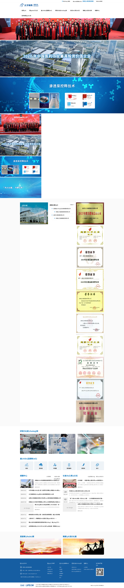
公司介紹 (49, 567)
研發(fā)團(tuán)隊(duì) (76, 569)
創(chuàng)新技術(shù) (76, 571)
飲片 (60, 577)
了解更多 (24, 221)
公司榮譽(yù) (50, 571)
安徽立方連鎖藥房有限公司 (61, 218)
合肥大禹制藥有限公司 (58, 215)
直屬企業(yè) (50, 573)
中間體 (60, 571)
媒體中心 (97, 10)
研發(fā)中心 (74, 567)
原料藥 (60, 569)
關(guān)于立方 (33, 10)
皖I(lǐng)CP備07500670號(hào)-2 (62, 584)
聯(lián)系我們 (99, 1)
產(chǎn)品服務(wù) (46, 10)
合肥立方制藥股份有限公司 (43, 584)
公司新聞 (49, 476)
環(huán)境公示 (99, 476)
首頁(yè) (24, 10)
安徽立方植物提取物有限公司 (62, 212)
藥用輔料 (61, 573)
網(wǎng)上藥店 (66, 1)
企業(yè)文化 (50, 569)
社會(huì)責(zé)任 (75, 10)
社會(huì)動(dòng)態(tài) (89, 569)
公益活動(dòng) (91, 476)
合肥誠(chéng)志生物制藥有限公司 (61, 208)
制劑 (60, 567)
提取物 (60, 575)
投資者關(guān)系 (26, 15)
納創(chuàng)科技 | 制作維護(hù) (97, 585)
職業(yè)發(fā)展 (87, 10)
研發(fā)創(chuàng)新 (61, 10)
